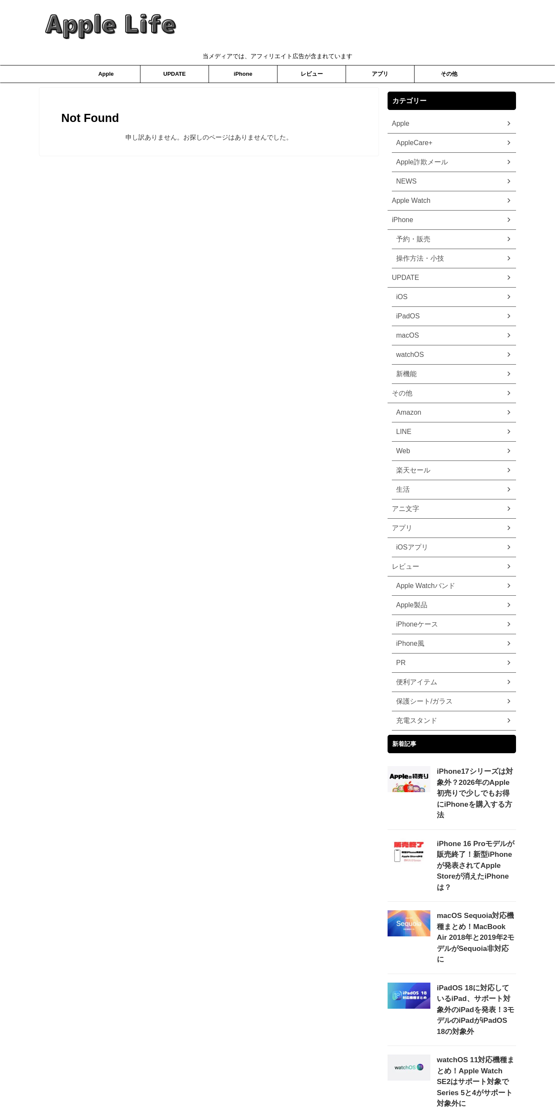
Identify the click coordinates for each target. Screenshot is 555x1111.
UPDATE (174, 74)
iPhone (243, 74)
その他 (449, 74)
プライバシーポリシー (243, 1084)
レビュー (312, 74)
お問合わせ (324, 1084)
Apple (105, 74)
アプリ (380, 74)
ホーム (290, 1084)
